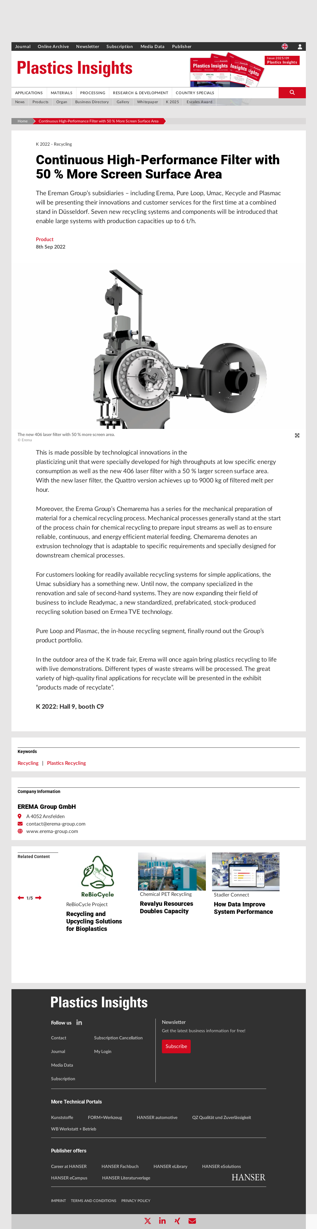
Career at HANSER (69, 1167)
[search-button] (292, 92)
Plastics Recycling (66, 763)
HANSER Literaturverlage (126, 1178)
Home (23, 121)
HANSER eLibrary (170, 1167)
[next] (38, 898)
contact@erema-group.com (55, 824)
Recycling (28, 763)
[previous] (21, 898)
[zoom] (297, 435)
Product (45, 239)
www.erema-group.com (52, 831)
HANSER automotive (157, 1118)
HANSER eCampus (69, 1178)
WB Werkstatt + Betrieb (73, 1129)
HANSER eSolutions (221, 1167)
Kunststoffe (62, 1118)
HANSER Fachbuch (120, 1167)
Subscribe (176, 1046)
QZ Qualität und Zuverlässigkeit (221, 1118)
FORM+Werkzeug (105, 1118)
